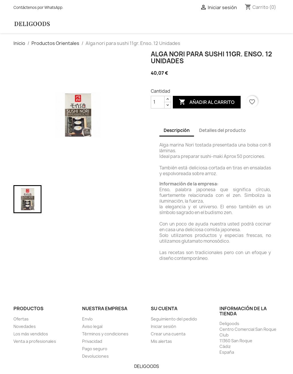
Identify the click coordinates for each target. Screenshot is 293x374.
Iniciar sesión (163, 326)
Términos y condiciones (105, 334)
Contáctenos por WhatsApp (37, 7)
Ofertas (21, 319)
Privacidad (92, 341)
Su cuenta (164, 308)
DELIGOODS (146, 366)
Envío (87, 319)
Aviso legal (92, 326)
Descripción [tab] (177, 130)
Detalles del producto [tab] (222, 130)
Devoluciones (95, 356)
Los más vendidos (30, 334)
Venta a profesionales (34, 341)
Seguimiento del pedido (174, 319)
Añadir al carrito (207, 102)
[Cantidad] (158, 102)
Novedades (24, 326)
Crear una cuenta (168, 334)
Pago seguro (94, 348)
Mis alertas (161, 341)
